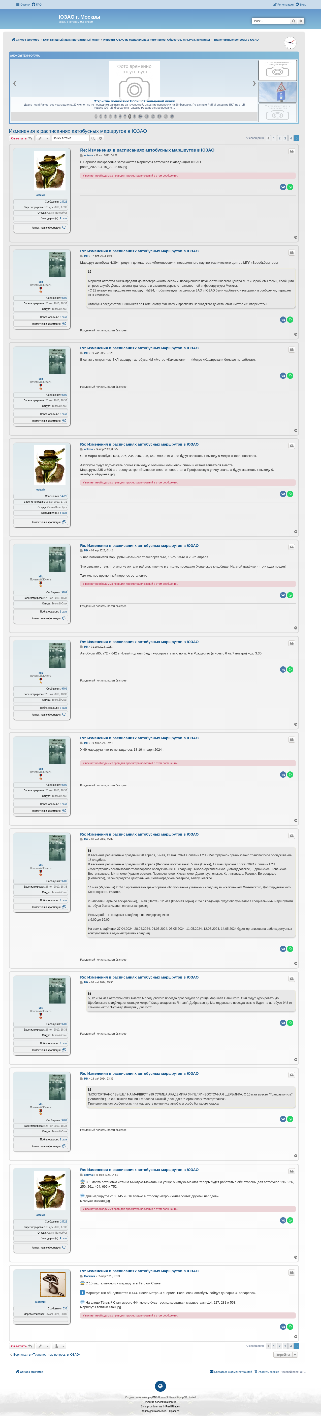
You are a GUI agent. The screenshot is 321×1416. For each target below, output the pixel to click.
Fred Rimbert (173, 1406)
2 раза (63, 317)
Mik (41, 282)
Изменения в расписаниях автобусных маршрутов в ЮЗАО (78, 131)
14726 (63, 201)
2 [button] (279, 138)
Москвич (40, 1302)
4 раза (63, 218)
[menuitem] (36, 5)
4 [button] (291, 138)
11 (146, 116)
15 (172, 116)
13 (159, 116)
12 (152, 116)
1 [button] (274, 138)
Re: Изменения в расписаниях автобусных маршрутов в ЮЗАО (147, 150)
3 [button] (285, 138)
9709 (64, 298)
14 (165, 116)
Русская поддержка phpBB (160, 1402)
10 (140, 116)
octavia (40, 195)
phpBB (152, 1397)
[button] (268, 138)
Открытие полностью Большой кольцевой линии (134, 101)
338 (65, 1308)
